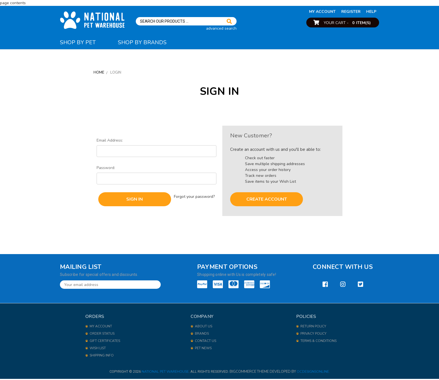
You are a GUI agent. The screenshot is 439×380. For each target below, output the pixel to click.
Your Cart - (347, 22)
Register (351, 11)
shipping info (102, 356)
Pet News (203, 349)
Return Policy (313, 327)
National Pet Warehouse (165, 372)
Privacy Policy (313, 334)
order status (102, 334)
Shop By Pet (79, 43)
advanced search (221, 28)
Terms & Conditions (318, 342)
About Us (203, 327)
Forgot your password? (194, 196)
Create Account (266, 200)
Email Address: (110, 141)
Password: (106, 169)
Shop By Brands (148, 43)
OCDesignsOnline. (314, 372)
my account (322, 11)
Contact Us (205, 342)
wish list (98, 349)
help (371, 11)
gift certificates (105, 342)
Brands (202, 334)
